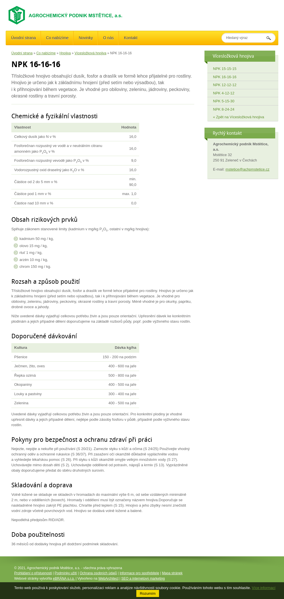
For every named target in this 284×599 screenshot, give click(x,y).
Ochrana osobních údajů (98, 573)
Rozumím (148, 593)
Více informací (263, 588)
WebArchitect (108, 579)
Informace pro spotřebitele (139, 573)
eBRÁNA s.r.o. (64, 579)
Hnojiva (65, 53)
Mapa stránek (172, 573)
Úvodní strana (22, 53)
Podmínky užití (66, 573)
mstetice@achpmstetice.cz (247, 169)
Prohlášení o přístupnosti (33, 573)
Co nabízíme (46, 53)
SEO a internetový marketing (143, 579)
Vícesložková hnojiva (90, 53)
